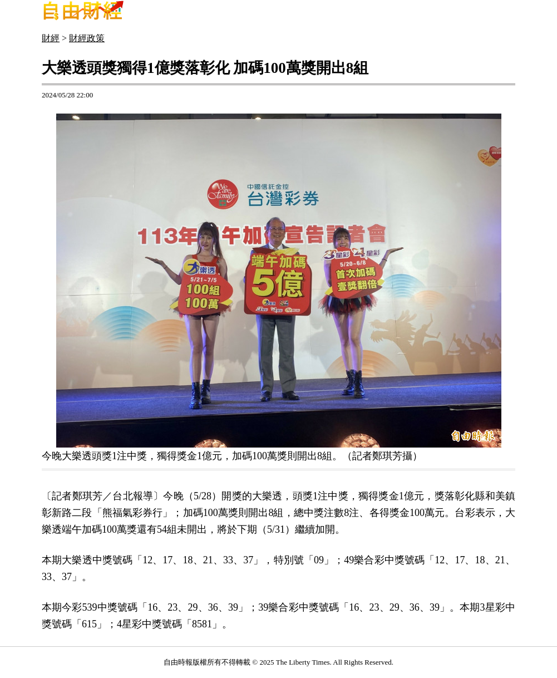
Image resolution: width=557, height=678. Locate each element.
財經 (51, 38)
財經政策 (87, 38)
